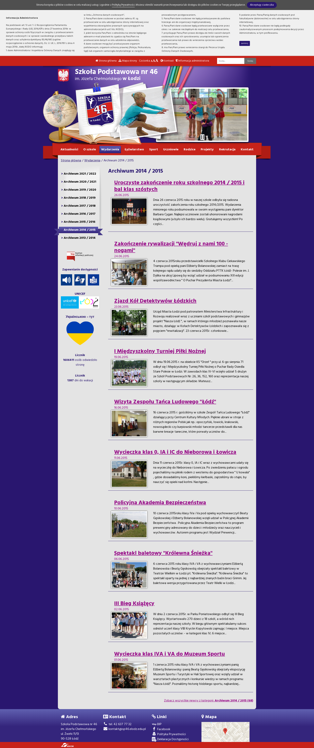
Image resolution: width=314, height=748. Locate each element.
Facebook (161, 729)
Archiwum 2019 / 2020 (80, 189)
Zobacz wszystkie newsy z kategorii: (208, 700)
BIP (157, 724)
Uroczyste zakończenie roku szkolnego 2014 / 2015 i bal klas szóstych (179, 186)
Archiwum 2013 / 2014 (80, 238)
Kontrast (167, 61)
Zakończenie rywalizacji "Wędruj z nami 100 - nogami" (171, 247)
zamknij (244, 43)
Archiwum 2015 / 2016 (79, 222)
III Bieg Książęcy (134, 603)
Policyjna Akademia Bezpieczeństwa (160, 502)
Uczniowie (170, 149)
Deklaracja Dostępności (170, 739)
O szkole (89, 149)
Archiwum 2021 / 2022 (80, 173)
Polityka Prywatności (169, 734)
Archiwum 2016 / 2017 (80, 214)
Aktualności (69, 149)
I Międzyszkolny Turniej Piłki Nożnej (160, 351)
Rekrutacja (227, 149)
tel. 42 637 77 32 (117, 724)
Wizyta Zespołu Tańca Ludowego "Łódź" (165, 402)
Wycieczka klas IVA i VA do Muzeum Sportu (169, 654)
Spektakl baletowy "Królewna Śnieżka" (163, 553)
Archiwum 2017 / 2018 (80, 206)
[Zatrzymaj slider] (202, 137)
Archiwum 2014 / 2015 (80, 230)
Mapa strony (128, 61)
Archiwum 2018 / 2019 (80, 197)
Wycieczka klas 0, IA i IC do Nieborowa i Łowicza (175, 452)
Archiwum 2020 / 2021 (80, 181)
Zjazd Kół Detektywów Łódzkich (155, 301)
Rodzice (189, 149)
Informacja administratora (192, 61)
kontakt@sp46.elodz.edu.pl (124, 729)
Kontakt (247, 149)
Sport (153, 149)
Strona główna (106, 61)
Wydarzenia (110, 149)
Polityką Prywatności (123, 5)
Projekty (207, 149)
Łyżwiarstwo (134, 149)
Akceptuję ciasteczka (262, 5)
